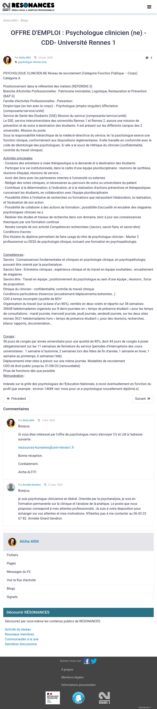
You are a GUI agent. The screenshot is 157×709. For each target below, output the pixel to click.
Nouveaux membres (19, 634)
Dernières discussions (21, 644)
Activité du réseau (18, 629)
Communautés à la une (21, 639)
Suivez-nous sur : (71, 661)
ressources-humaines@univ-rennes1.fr (46, 447)
